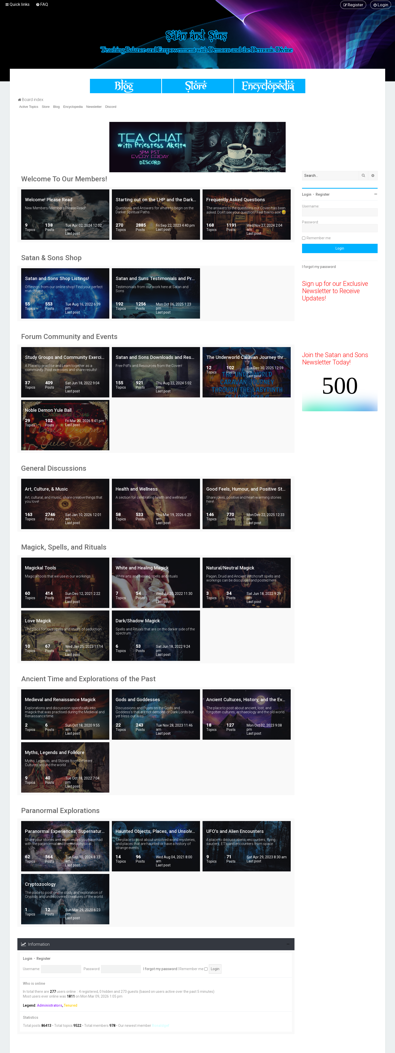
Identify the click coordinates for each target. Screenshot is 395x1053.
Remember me (193, 969)
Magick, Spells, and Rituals (64, 547)
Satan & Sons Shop (51, 258)
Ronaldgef (160, 1026)
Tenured (70, 1005)
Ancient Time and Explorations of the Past (88, 679)
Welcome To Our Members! (64, 179)
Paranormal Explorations (60, 810)
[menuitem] (42, 4)
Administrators (49, 1005)
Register (44, 959)
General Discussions (53, 468)
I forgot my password (160, 969)
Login (27, 959)
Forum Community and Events (69, 336)
